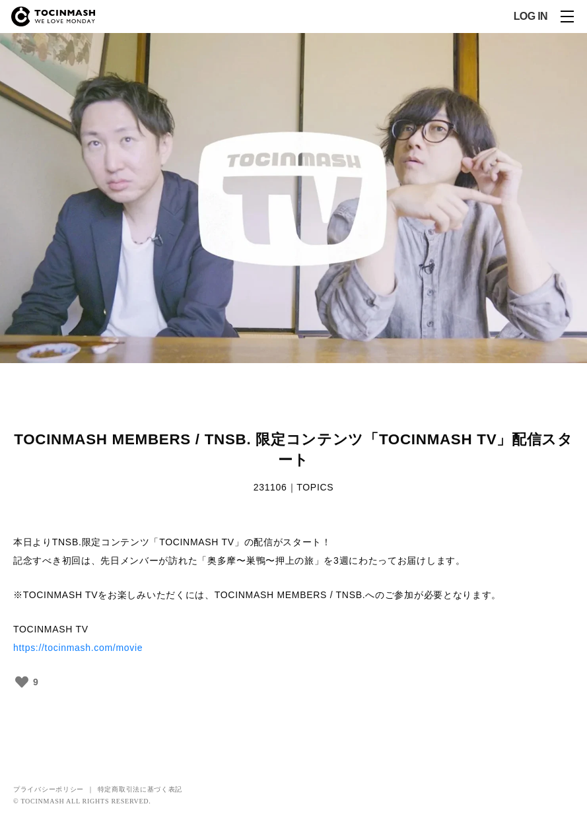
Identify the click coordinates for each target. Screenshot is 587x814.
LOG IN (530, 16)
